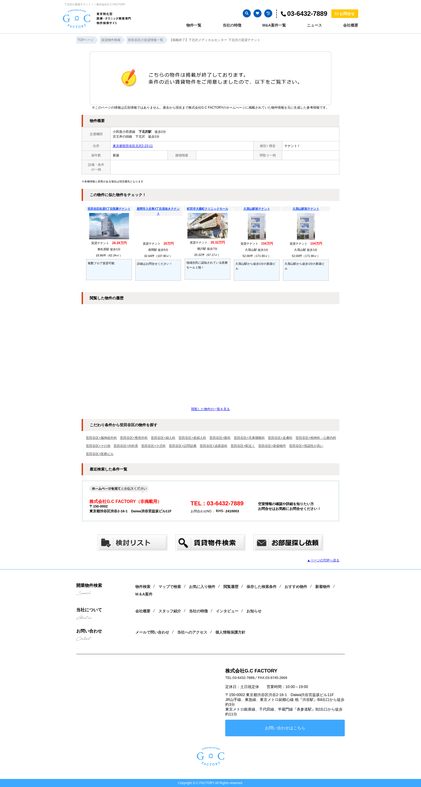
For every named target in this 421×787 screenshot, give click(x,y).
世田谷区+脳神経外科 (101, 438)
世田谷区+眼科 (220, 438)
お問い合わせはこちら (285, 728)
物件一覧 (193, 25)
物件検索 (142, 586)
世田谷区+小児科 (153, 446)
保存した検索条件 (261, 586)
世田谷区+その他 (98, 446)
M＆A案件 (144, 594)
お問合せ (345, 14)
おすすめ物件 (296, 586)
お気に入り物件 (202, 586)
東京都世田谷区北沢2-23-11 (133, 146)
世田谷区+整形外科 (134, 438)
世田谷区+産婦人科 (192, 438)
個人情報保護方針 (230, 632)
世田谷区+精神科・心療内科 (316, 438)
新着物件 (322, 586)
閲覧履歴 (230, 586)
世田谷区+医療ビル (100, 454)
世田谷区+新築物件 (272, 446)
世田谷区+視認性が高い (306, 446)
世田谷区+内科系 (126, 446)
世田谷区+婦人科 (163, 438)
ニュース (314, 25)
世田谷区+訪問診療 (183, 446)
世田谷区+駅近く (243, 446)
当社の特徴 (232, 25)
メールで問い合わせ (152, 632)
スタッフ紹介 (169, 611)
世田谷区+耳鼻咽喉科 (249, 438)
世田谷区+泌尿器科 (213, 446)
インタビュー (227, 611)
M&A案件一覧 (274, 25)
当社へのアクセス (192, 632)
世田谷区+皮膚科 (280, 438)
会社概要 (350, 25)
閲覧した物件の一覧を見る (210, 409)
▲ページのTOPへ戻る (323, 560)
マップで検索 (169, 586)
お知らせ (254, 611)
